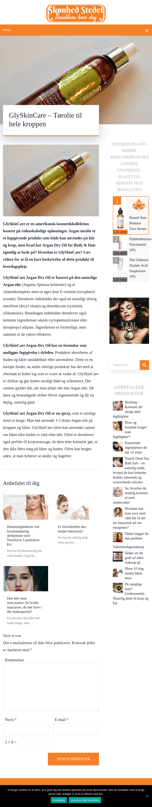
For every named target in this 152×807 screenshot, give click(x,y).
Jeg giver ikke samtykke (85, 800)
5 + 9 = (11, 742)
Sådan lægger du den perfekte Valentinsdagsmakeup (130, 540)
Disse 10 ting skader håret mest (134, 573)
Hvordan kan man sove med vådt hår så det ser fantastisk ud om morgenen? (129, 518)
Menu (6, 30)
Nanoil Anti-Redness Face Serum (138, 223)
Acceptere (59, 800)
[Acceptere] (147, 796)
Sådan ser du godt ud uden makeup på (134, 557)
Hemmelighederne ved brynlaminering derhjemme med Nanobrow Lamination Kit (23, 535)
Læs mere (120, 232)
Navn (10, 719)
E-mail (61, 719)
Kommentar (14, 660)
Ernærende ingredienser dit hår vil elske (136, 447)
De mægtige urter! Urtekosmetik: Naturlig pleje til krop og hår (130, 593)
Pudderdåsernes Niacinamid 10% (140, 244)
